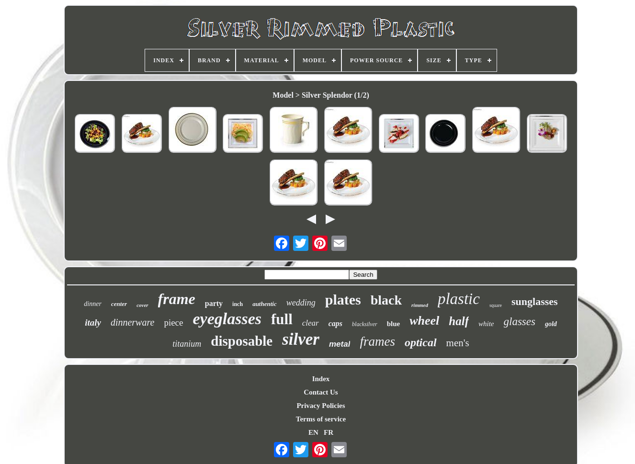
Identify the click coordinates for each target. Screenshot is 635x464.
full (282, 319)
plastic (459, 298)
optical (421, 342)
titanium (186, 344)
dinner (93, 303)
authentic (264, 303)
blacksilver (364, 324)
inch (237, 304)
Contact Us (321, 392)
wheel (424, 321)
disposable (241, 341)
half (459, 321)
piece (173, 322)
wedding (301, 302)
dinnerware (132, 322)
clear (310, 323)
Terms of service (321, 419)
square (495, 305)
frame (176, 298)
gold (551, 324)
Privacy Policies (320, 405)
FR (328, 432)
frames (377, 341)
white (486, 324)
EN (313, 432)
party (214, 303)
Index (321, 379)
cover (142, 305)
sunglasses (534, 301)
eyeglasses (227, 319)
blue (393, 324)
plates (343, 299)
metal (339, 344)
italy (93, 322)
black (386, 300)
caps (335, 323)
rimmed (419, 305)
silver (300, 339)
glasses (519, 322)
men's (457, 343)
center (119, 303)
